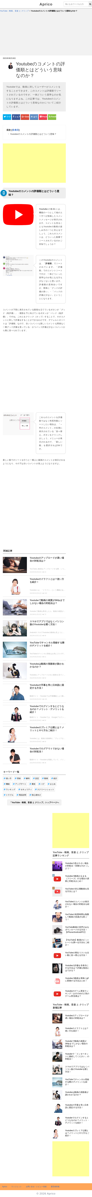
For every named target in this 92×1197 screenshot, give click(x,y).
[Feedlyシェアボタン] (52, 116)
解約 (27, 778)
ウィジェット (16, 1187)
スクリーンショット (44, 789)
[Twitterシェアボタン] (7, 116)
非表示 (15, 130)
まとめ (52, 784)
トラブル (8, 795)
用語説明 (21, 795)
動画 (45, 778)
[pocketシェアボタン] (43, 116)
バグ (41, 784)
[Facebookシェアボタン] (16, 116)
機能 (7, 784)
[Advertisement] (46, 34)
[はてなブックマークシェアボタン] (34, 116)
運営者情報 (55, 1187)
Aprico (46, 4)
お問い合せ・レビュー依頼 (36, 1187)
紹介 (54, 778)
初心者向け (35, 795)
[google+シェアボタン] (25, 116)
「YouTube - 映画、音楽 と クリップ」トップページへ (34, 802)
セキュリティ (25, 789)
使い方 (8, 778)
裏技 (32, 784)
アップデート (19, 784)
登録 (18, 778)
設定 (36, 778)
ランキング (9, 789)
